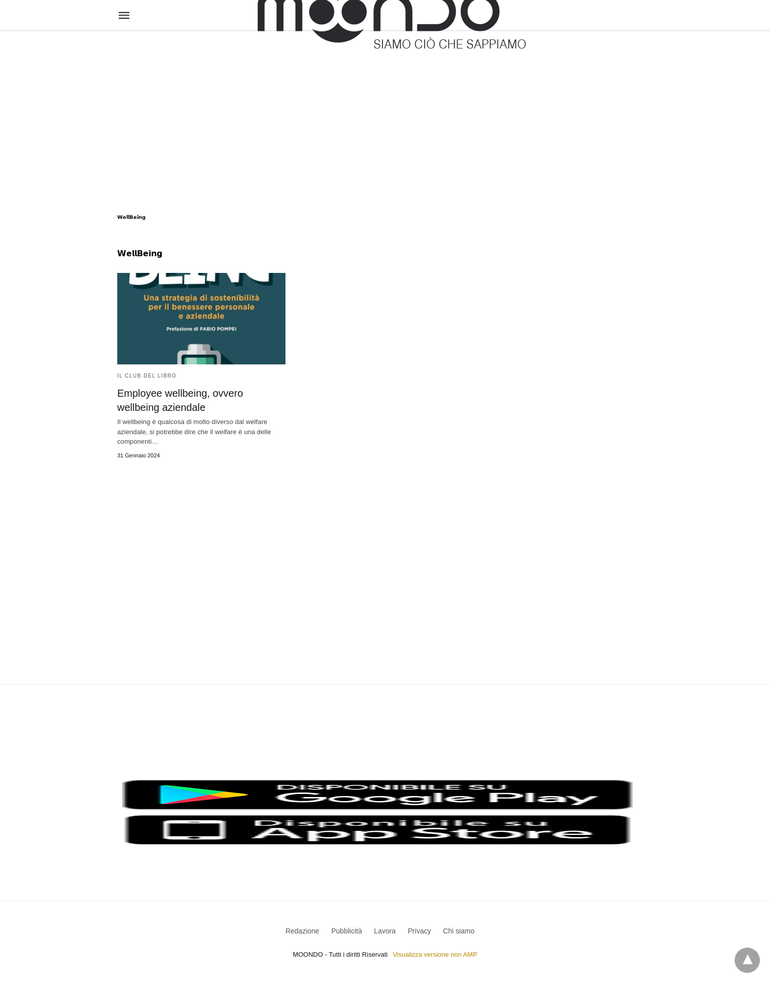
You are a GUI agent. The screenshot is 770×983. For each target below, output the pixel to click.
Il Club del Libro (147, 376)
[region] (385, 112)
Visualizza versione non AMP (435, 954)
